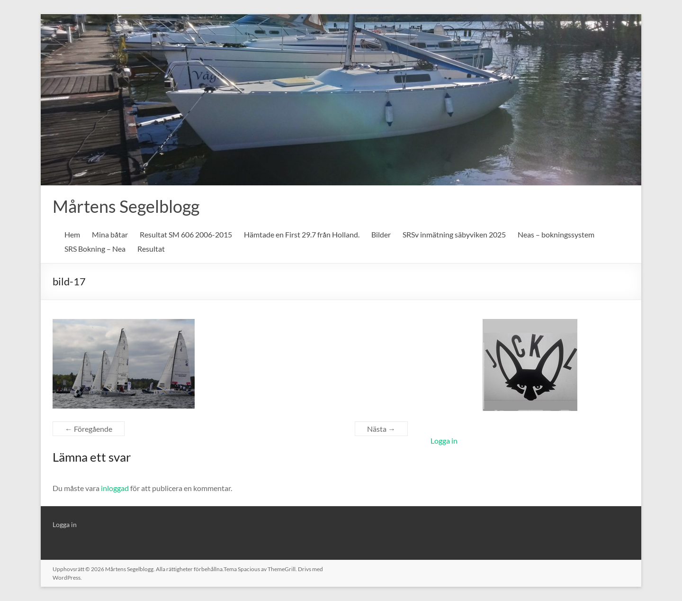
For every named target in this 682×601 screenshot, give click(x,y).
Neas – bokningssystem (556, 234)
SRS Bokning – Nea (95, 248)
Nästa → (381, 428)
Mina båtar (110, 234)
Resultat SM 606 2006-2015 (186, 234)
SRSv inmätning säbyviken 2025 (454, 234)
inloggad (115, 487)
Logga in (444, 440)
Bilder (381, 234)
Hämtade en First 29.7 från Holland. (301, 234)
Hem (72, 234)
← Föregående (88, 428)
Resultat (151, 248)
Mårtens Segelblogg (126, 206)
